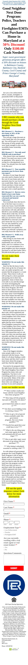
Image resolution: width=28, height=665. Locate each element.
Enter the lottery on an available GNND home (15, 3)
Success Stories (18, 3)
